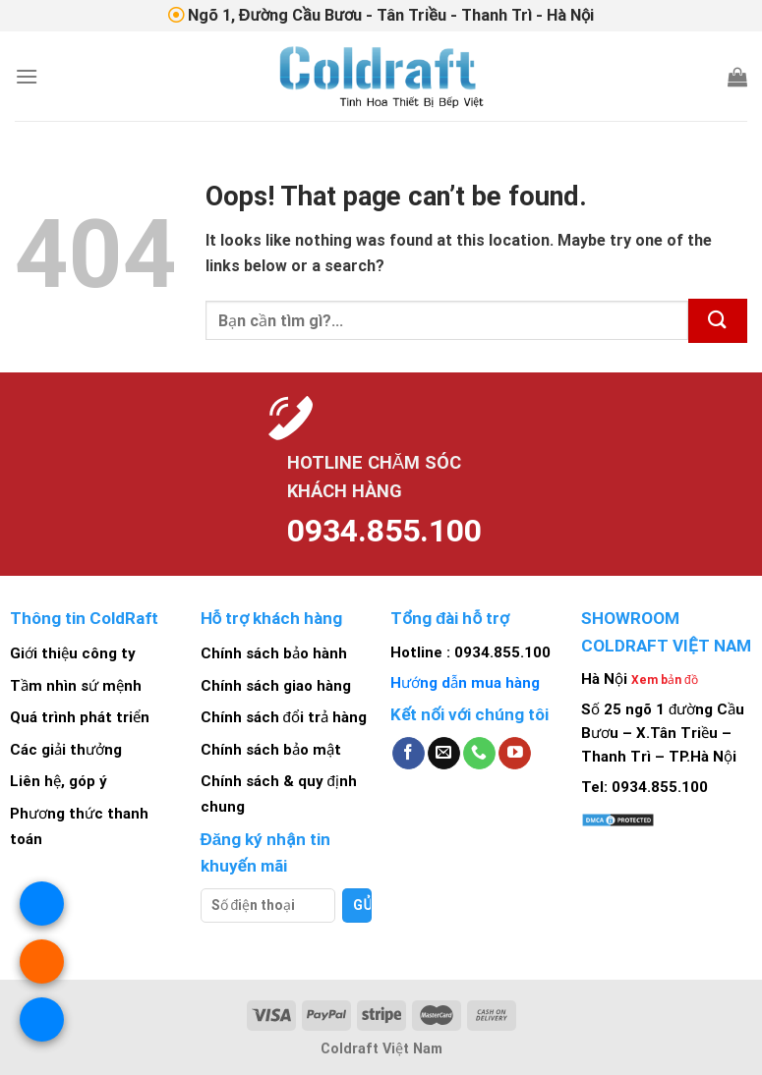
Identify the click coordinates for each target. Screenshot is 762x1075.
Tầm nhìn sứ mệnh (76, 686)
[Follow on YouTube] (514, 753)
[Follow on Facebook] (408, 753)
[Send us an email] (444, 753)
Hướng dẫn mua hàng (465, 683)
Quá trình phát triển (79, 717)
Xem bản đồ (664, 680)
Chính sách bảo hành (274, 653)
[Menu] (26, 76)
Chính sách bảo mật (271, 750)
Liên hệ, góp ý (58, 782)
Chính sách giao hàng (276, 686)
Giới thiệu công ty (73, 653)
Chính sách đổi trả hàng (284, 717)
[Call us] (479, 753)
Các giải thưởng (66, 750)
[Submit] (717, 321)
